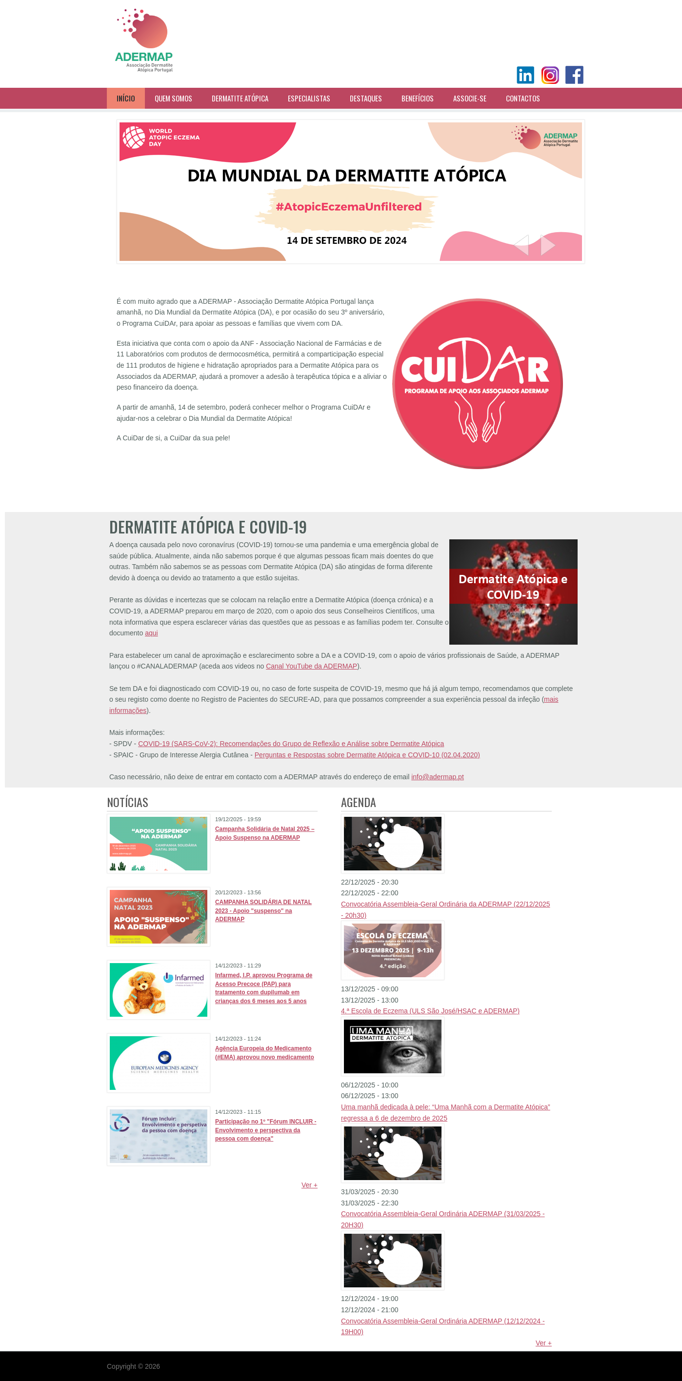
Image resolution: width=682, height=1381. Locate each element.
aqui (151, 633)
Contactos (523, 98)
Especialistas (309, 98)
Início (126, 98)
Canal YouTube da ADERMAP (311, 666)
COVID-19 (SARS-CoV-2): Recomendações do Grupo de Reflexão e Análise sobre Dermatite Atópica (291, 744)
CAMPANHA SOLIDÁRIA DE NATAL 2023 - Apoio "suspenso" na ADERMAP (263, 911)
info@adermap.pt (437, 777)
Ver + (309, 1185)
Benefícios (417, 98)
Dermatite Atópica (240, 98)
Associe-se (469, 98)
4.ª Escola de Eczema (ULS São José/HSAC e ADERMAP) (430, 1011)
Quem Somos (173, 98)
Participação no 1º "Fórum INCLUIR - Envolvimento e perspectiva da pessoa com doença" (266, 1130)
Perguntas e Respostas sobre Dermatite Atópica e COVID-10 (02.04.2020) (367, 755)
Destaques (366, 98)
